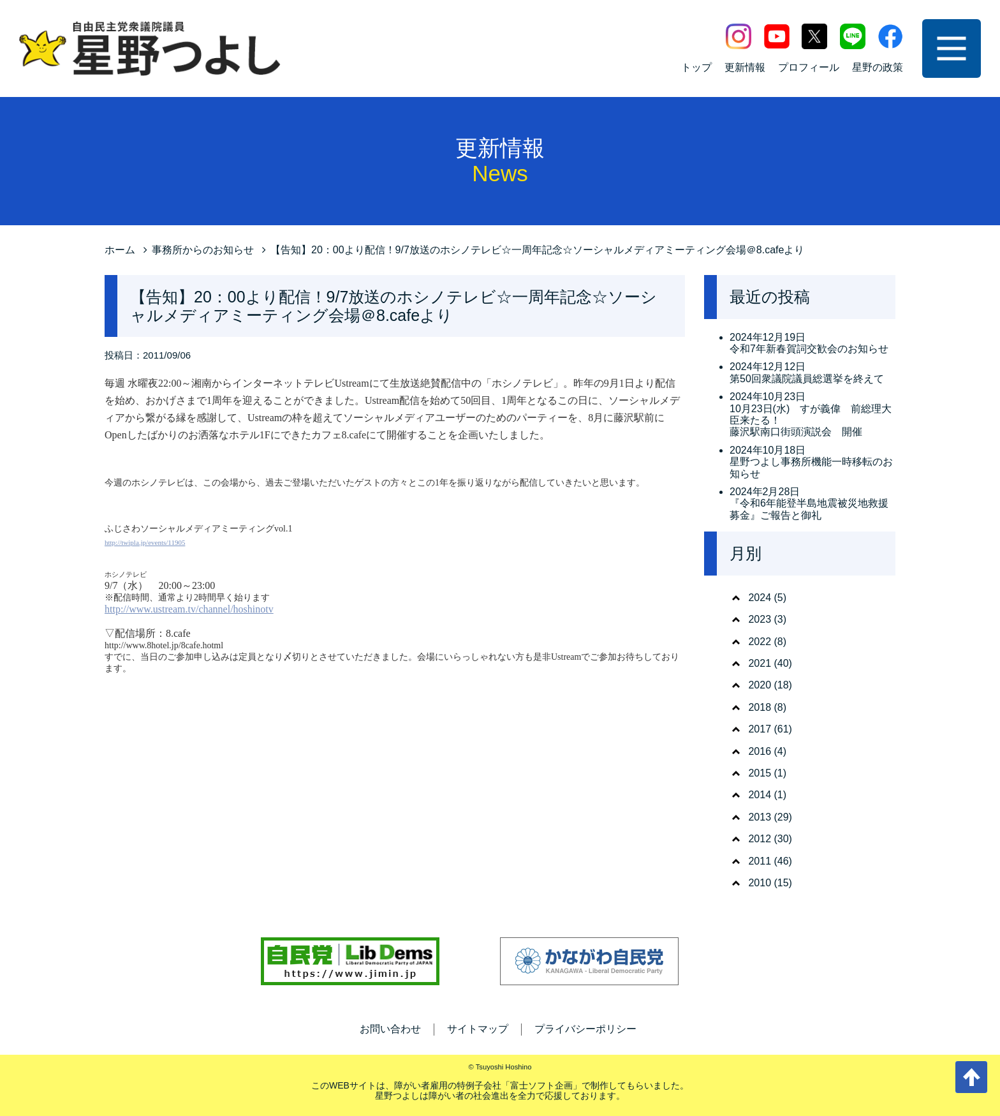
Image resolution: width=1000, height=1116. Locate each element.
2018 (759, 707)
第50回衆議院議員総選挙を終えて (807, 378)
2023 (759, 619)
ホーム (120, 249)
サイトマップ (477, 1028)
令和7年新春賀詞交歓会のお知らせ (809, 348)
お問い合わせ (390, 1028)
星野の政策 (877, 67)
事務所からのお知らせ (203, 249)
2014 (759, 794)
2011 (759, 861)
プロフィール (808, 67)
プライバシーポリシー (585, 1028)
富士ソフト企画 (541, 1085)
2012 (759, 838)
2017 (759, 729)
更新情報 (744, 67)
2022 (759, 641)
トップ (696, 67)
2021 (759, 663)
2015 (759, 773)
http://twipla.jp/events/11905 (145, 542)
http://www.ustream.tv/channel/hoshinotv (189, 609)
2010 (759, 882)
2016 (759, 751)
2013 (759, 817)
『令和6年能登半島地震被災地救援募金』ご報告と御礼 (809, 509)
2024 (759, 597)
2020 (759, 685)
